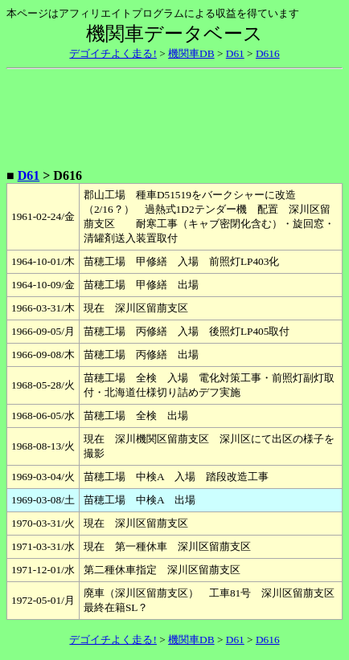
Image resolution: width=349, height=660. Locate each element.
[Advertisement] (174, 115)
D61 (235, 53)
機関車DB (191, 53)
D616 (268, 53)
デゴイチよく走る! (112, 53)
